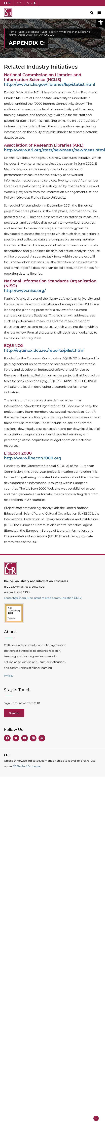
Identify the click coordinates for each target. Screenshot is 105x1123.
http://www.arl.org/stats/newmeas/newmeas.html (54, 150)
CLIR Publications (28, 31)
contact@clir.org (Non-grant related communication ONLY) (43, 598)
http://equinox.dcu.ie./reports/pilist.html (44, 350)
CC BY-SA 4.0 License (26, 766)
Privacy (8, 675)
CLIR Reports (49, 31)
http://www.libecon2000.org (32, 458)
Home (12, 31)
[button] (100, 22)
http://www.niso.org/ (25, 290)
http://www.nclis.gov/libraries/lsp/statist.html (49, 84)
